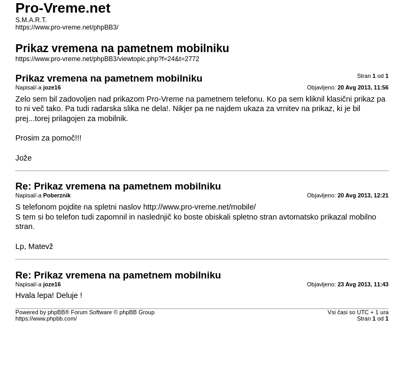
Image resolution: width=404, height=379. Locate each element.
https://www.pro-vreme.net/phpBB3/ (66, 27)
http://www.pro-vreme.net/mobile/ (199, 207)
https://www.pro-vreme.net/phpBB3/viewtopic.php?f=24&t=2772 (107, 59)
